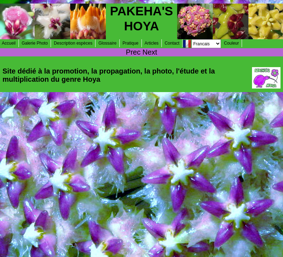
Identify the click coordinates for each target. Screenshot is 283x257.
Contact (172, 43)
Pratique (131, 43)
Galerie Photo (35, 43)
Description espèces (73, 43)
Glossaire (107, 43)
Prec (133, 52)
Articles (152, 43)
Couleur (231, 43)
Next (150, 52)
